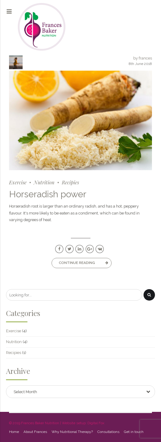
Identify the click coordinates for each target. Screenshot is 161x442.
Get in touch (134, 432)
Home (14, 432)
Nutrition (44, 182)
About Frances (35, 432)
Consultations (108, 432)
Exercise (18, 182)
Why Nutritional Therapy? (72, 432)
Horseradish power (47, 194)
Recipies (70, 182)
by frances (142, 58)
